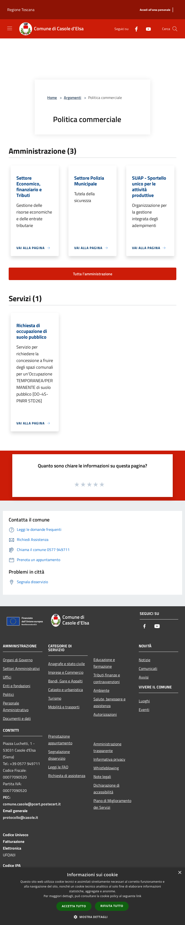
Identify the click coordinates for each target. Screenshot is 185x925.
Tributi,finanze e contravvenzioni (106, 678)
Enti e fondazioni (16, 686)
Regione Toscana (20, 9)
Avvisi (144, 677)
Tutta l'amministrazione (92, 274)
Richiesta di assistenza (66, 775)
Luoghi (144, 701)
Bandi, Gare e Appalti (65, 681)
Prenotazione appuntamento (60, 739)
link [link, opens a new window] (138, 896)
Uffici (7, 677)
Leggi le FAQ (58, 767)
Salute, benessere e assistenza (109, 702)
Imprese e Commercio (65, 672)
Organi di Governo (18, 660)
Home (52, 97)
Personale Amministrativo (15, 706)
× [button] (179, 873)
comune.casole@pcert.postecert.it (32, 804)
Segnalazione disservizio (59, 755)
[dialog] (92, 896)
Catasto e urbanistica (65, 689)
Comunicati (148, 668)
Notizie (144, 660)
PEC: (6, 797)
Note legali (102, 776)
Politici (8, 694)
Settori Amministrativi (21, 668)
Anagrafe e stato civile (66, 664)
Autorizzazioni (105, 714)
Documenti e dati (17, 718)
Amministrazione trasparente (107, 747)
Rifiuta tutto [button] (111, 906)
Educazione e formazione (104, 663)
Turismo (54, 698)
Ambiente (101, 690)
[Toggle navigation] (10, 28)
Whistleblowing (106, 768)
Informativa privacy (109, 759)
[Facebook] (134, 28)
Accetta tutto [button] (74, 906)
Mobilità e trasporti (63, 707)
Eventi (144, 709)
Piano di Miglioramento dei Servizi (112, 804)
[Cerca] (175, 29)
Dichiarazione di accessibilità (106, 788)
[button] (92, 916)
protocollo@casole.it (20, 817)
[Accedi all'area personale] (155, 10)
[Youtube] (146, 28)
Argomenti (72, 97)
